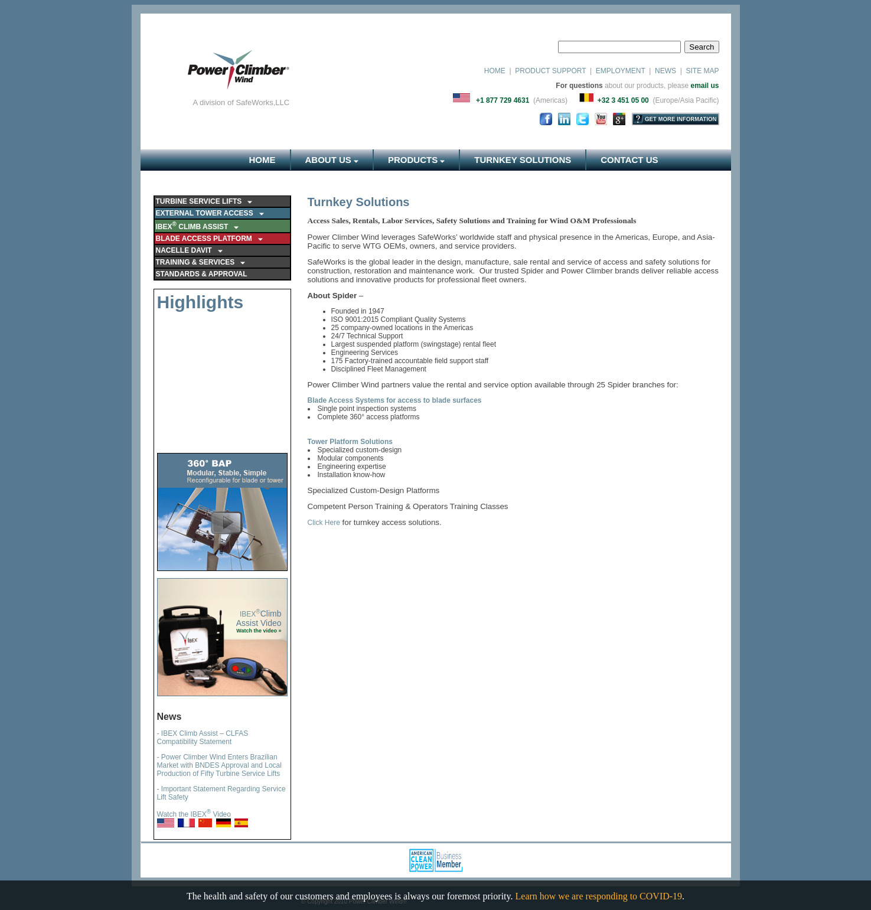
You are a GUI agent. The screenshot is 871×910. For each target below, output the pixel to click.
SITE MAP (701, 71)
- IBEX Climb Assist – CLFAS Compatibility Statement (203, 737)
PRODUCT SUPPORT (550, 71)
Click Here (324, 522)
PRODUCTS (416, 160)
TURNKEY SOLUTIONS (522, 160)
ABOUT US (332, 160)
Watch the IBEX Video (194, 814)
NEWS (665, 71)
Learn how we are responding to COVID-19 (599, 896)
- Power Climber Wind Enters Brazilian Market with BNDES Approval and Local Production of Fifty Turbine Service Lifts (219, 765)
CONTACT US (629, 160)
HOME (494, 71)
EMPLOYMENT (620, 71)
